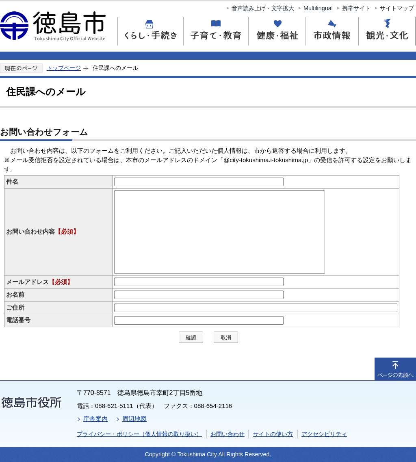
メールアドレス (39, 281)
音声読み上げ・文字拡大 (263, 8)
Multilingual (318, 8)
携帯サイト (356, 8)
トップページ (64, 68)
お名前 (15, 294)
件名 (12, 181)
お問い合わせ (227, 434)
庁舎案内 (95, 418)
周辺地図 (134, 418)
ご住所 (15, 307)
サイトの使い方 (273, 434)
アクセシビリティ (324, 434)
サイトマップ (397, 8)
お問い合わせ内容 (42, 231)
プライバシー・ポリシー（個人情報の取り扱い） (139, 434)
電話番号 (18, 320)
